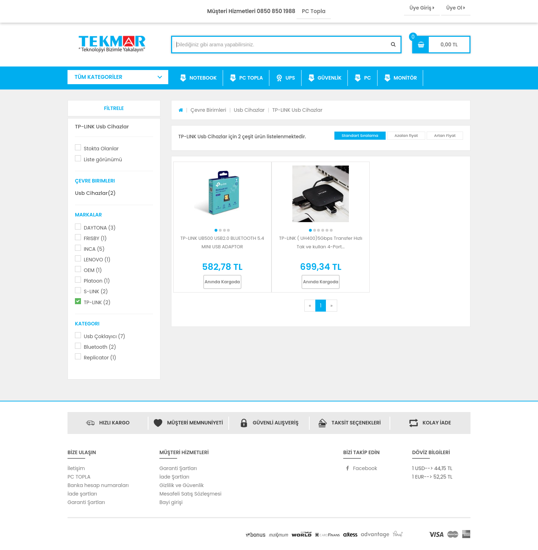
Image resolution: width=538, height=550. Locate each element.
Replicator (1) (100, 357)
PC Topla (314, 11)
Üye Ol (455, 7)
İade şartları (82, 493)
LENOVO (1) (97, 259)
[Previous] (310, 306)
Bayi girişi (170, 502)
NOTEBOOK (198, 78)
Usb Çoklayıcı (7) (104, 336)
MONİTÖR (400, 78)
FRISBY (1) (95, 238)
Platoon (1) (97, 280)
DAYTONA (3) (100, 227)
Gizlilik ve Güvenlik (181, 485)
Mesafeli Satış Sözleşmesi (190, 493)
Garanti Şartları (86, 502)
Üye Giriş (421, 7)
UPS (285, 78)
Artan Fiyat (445, 135)
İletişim (76, 468)
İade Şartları (174, 476)
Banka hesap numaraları (98, 485)
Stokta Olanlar (101, 148)
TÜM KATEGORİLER (98, 77)
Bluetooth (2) (100, 347)
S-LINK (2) (96, 291)
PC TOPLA (246, 78)
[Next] (331, 306)
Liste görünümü (103, 159)
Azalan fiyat (406, 135)
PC (362, 78)
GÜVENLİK (325, 78)
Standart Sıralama (360, 135)
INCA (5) (94, 249)
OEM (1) (93, 270)
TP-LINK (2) (97, 302)
